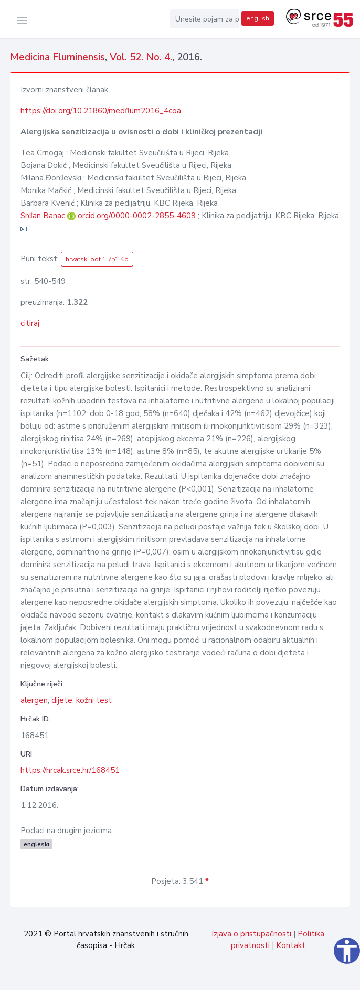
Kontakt (290, 945)
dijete (61, 700)
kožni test (94, 700)
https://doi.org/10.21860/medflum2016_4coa (100, 110)
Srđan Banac (43, 215)
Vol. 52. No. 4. (141, 57)
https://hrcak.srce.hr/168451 (70, 770)
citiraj (29, 323)
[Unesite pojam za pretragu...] (205, 19)
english (257, 18)
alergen (34, 700)
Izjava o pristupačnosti (251, 934)
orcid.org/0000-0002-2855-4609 (137, 215)
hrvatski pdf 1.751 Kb (97, 259)
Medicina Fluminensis (57, 57)
